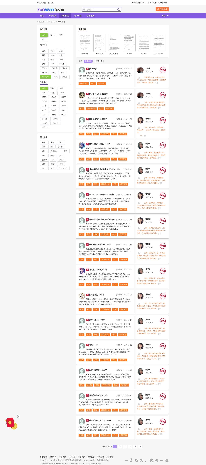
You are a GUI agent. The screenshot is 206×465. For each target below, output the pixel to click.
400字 (63, 101)
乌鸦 (81, 410)
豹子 (81, 109)
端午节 (60, 147)
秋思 (88, 234)
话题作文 (90, 16)
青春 (65, 151)
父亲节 (44, 160)
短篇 (81, 284)
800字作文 (83, 84)
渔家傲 (89, 385)
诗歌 (52, 64)
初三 (43, 39)
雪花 (95, 184)
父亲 (81, 360)
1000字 (44, 119)
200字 (54, 97)
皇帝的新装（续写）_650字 (99, 144)
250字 (63, 97)
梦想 (43, 168)
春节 (81, 184)
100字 (62, 93)
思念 (61, 155)
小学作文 (52, 16)
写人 (52, 51)
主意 (95, 284)
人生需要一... (159, 53)
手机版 (50, 3)
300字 (44, 101)
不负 (88, 259)
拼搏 (52, 155)
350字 (54, 101)
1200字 (55, 119)
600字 (44, 110)
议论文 (61, 64)
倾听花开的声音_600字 (98, 119)
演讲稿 (65, 68)
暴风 (88, 310)
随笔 (88, 184)
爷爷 (88, 335)
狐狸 (88, 410)
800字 (54, 114)
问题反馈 (100, 457)
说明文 (44, 68)
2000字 (55, 123)
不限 (43, 88)
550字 (63, 106)
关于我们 (43, 457)
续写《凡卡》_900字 (97, 320)
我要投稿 (162, 9)
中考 (52, 142)
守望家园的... (85, 53)
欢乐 (88, 360)
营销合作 (53, 457)
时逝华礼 (99, 53)
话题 (43, 59)
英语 (61, 59)
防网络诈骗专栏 (103, 460)
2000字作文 (105, 435)
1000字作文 (105, 310)
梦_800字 (92, 69)
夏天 (61, 142)
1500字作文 (105, 184)
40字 (44, 93)
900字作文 (105, 335)
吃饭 (81, 259)
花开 (95, 134)
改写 (81, 385)
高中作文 (77, 16)
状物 (52, 55)
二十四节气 (63, 168)
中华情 (129, 53)
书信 (54, 72)
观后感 (65, 77)
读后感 (54, 68)
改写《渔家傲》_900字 (98, 370)
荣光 (95, 259)
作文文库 (40, 22)
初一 (52, 35)
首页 (42, 16)
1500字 (44, 123)
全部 (43, 35)
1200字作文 (91, 109)
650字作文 (105, 159)
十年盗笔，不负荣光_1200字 (100, 245)
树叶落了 (144, 53)
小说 (55, 77)
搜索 (118, 9)
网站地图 (72, 457)
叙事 (61, 51)
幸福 (61, 164)
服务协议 (81, 457)
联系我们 (110, 457)
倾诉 (88, 435)
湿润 (95, 360)
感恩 (43, 151)
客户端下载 (162, 3)
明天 (81, 209)
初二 (61, 35)
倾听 (81, 134)
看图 (52, 59)
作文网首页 (41, 3)
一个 (95, 209)
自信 (43, 155)
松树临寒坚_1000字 (96, 295)
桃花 (81, 435)
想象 (61, 55)
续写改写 (45, 77)
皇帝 (88, 159)
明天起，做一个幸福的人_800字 (101, 194)
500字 (54, 106)
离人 (95, 435)
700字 (63, 110)
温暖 (52, 164)
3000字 (44, 127)
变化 (52, 168)
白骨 (88, 284)
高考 (43, 142)
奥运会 (61, 160)
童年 (43, 147)
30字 (61, 88)
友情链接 (62, 457)
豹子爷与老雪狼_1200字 (98, 94)
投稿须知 (91, 457)
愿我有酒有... (115, 53)
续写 (81, 159)
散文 (43, 64)
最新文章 (99, 61)
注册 (154, 3)
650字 (54, 110)
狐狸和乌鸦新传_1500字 (98, 395)
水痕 (97, 385)
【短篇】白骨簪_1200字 (98, 270)
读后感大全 (55, 151)
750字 (44, 114)
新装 (95, 159)
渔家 (95, 234)
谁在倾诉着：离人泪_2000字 (100, 420)
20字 (52, 88)
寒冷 (81, 234)
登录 (149, 3)
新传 (95, 410)
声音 (88, 134)
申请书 (44, 72)
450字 (44, 106)
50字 (52, 93)
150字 (44, 97)
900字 (63, 114)
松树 (81, 310)
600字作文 (105, 134)
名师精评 (88, 61)
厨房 (95, 335)
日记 (62, 72)
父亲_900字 (93, 345)
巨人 (95, 310)
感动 (43, 164)
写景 (43, 55)
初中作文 (65, 16)
